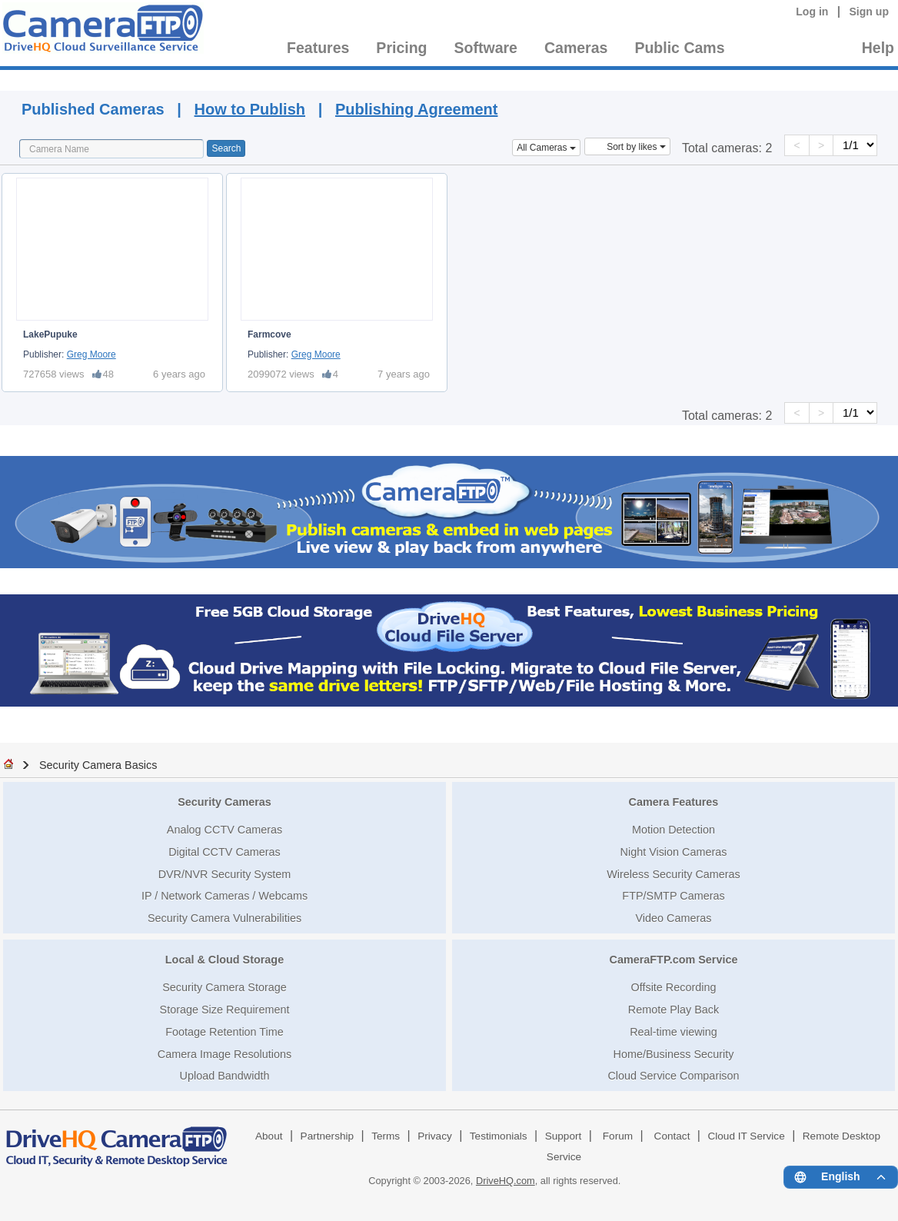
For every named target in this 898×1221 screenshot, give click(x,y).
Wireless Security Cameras (673, 874)
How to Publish (250, 109)
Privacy (434, 1136)
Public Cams (679, 47)
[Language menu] (840, 1177)
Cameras (575, 47)
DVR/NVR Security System (224, 874)
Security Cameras (224, 802)
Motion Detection (673, 829)
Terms (385, 1136)
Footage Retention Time (224, 1032)
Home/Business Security (674, 1054)
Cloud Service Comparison (673, 1076)
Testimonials (498, 1136)
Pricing (401, 47)
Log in (812, 11)
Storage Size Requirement (225, 1009)
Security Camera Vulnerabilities (224, 918)
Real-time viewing (673, 1032)
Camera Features (674, 802)
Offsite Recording (674, 987)
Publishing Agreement (416, 109)
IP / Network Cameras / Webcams (224, 896)
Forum (618, 1136)
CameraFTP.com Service (674, 959)
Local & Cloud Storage (224, 959)
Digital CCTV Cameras (224, 852)
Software (485, 47)
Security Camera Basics (98, 765)
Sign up (869, 11)
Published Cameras (626, 78)
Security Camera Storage (224, 987)
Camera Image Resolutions (224, 1054)
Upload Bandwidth (225, 1076)
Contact (672, 1136)
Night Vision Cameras (673, 852)
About (269, 1136)
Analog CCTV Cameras (224, 829)
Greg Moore (91, 354)
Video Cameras (674, 918)
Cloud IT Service (745, 1136)
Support (563, 1136)
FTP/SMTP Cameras (673, 896)
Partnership (327, 1136)
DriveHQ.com (505, 1180)
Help (878, 47)
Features (318, 47)
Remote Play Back (673, 1009)
